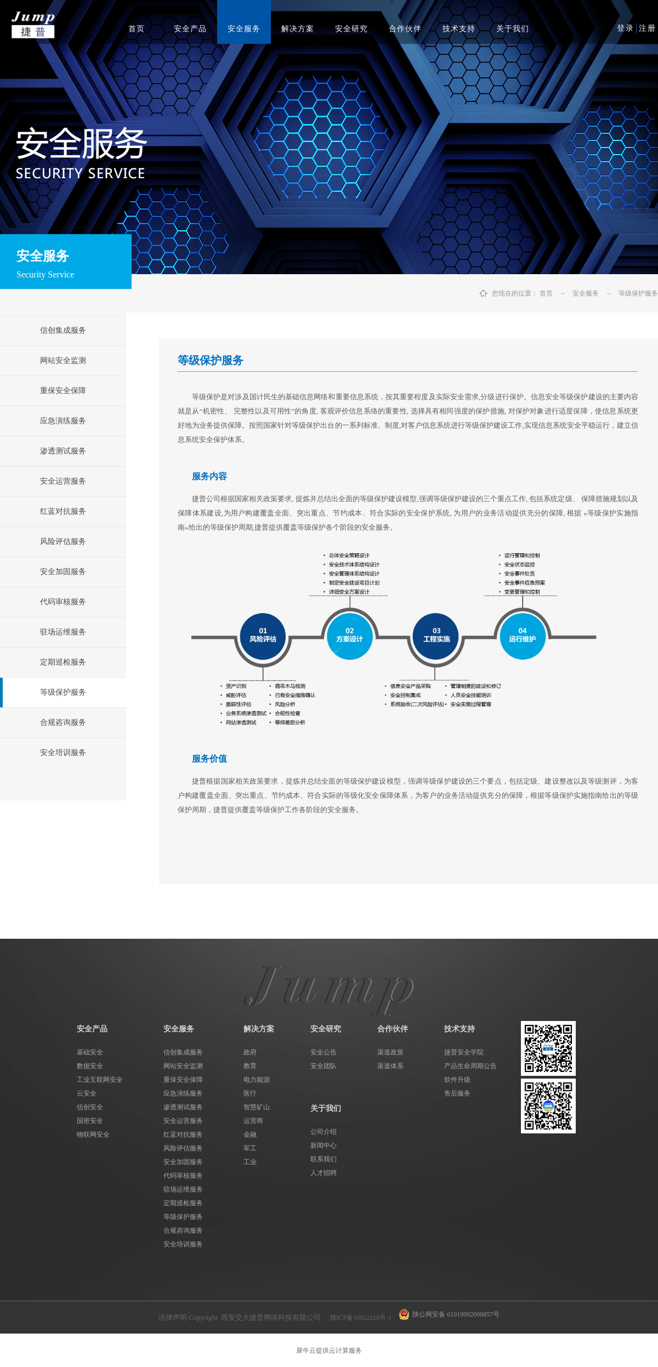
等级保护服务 (638, 293)
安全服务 (585, 293)
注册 (647, 28)
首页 (136, 29)
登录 (625, 28)
